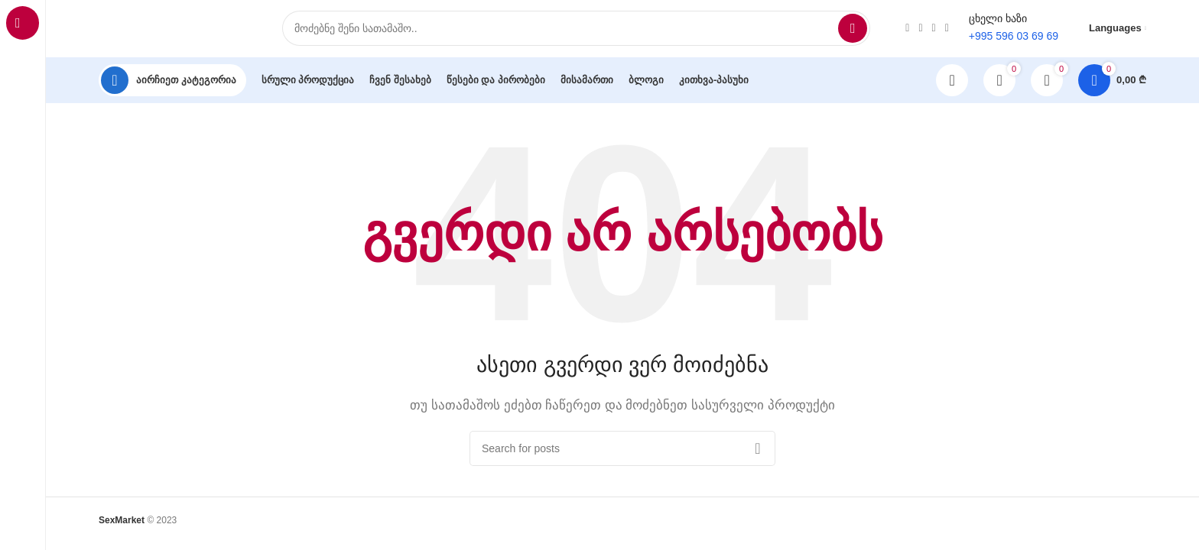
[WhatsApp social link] (920, 30)
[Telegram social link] (947, 30)
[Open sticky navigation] (172, 84)
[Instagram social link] (907, 30)
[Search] (576, 30)
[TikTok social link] (934, 30)
